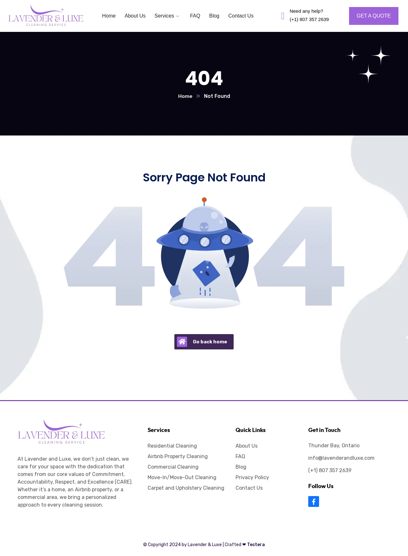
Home (185, 96)
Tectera (253, 545)
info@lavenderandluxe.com (341, 458)
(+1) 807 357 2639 (330, 471)
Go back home (202, 342)
